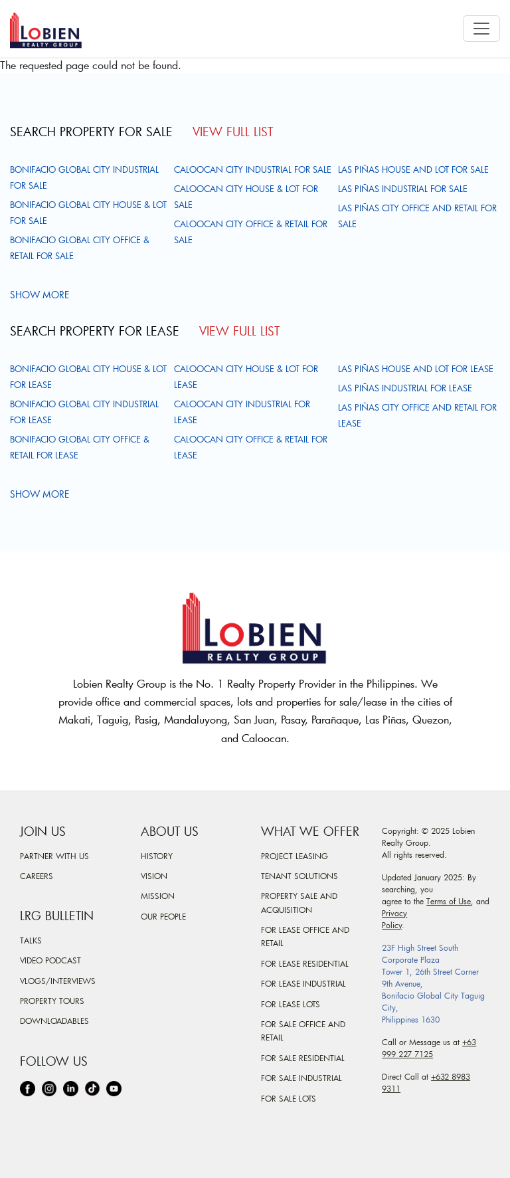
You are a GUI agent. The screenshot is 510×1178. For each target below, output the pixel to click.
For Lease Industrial (303, 983)
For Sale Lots (288, 1098)
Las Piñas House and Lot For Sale (413, 169)
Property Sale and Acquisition (299, 902)
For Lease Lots (290, 1004)
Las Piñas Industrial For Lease (405, 388)
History (157, 855)
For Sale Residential (303, 1057)
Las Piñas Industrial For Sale (403, 189)
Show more (41, 294)
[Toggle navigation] (481, 28)
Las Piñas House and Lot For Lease (415, 369)
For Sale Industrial (301, 1077)
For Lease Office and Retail (305, 936)
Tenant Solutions (299, 875)
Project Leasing (294, 855)
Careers (36, 875)
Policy (392, 925)
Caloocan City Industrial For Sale (252, 169)
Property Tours (52, 1000)
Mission (158, 895)
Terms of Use (448, 901)
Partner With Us (54, 855)
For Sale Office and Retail (303, 1030)
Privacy (394, 913)
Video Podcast (50, 960)
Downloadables (54, 1020)
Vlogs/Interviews (58, 980)
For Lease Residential (305, 963)
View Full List (233, 132)
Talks (31, 940)
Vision (154, 875)
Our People (163, 916)
